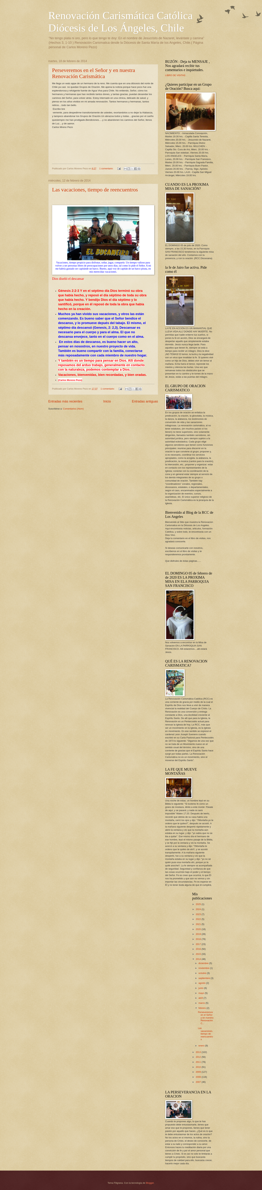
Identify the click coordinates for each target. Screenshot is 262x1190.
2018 (198, 939)
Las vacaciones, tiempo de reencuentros (95, 190)
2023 (198, 914)
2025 (198, 904)
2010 (198, 1067)
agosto (202, 983)
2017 (198, 944)
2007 (198, 1082)
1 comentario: (106, 168)
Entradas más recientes (65, 401)
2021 (198, 924)
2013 (198, 1052)
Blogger (150, 1183)
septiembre (205, 978)
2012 (198, 1057)
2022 (198, 919)
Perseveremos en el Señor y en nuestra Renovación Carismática (93, 73)
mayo (202, 993)
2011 (198, 1062)
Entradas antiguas (145, 401)
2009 (198, 1072)
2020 (198, 929)
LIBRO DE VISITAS (175, 75)
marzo (202, 1003)
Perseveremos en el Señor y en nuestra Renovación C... (205, 1018)
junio (201, 988)
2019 (198, 934)
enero (202, 1045)
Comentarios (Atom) (73, 408)
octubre (203, 973)
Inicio (107, 401)
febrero (202, 1008)
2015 (198, 954)
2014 (198, 959)
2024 (198, 909)
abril (201, 998)
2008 (198, 1077)
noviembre (204, 968)
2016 (198, 949)
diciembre (204, 963)
